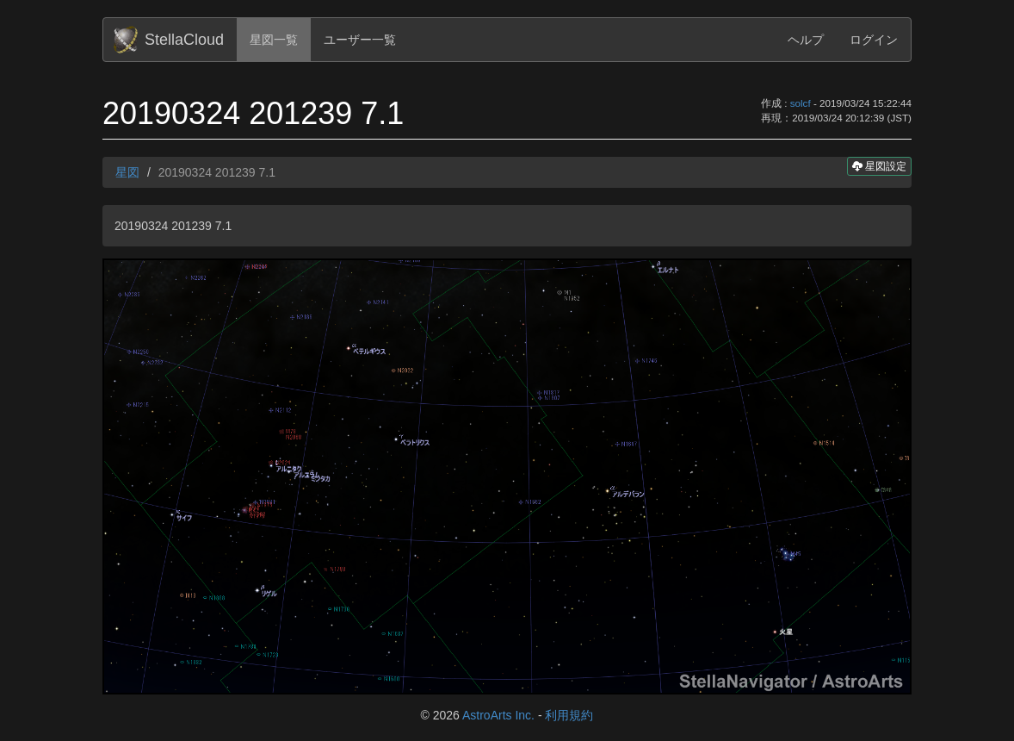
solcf (800, 103)
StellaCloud (184, 39)
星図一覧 (274, 40)
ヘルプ (806, 40)
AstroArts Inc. (498, 715)
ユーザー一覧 (360, 40)
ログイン (874, 40)
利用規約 (569, 715)
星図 (127, 172)
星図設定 (879, 165)
